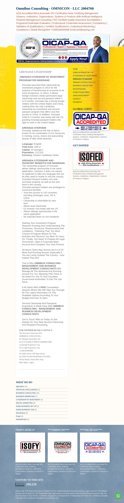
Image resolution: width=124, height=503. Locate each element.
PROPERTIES (21, 419)
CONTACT (77, 99)
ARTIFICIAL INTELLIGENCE (26, 390)
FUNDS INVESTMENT (81, 92)
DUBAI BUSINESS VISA (25, 410)
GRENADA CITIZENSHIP (82, 79)
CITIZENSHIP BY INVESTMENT (28, 400)
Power (18, 416)
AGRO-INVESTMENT (81, 96)
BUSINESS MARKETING (25, 396)
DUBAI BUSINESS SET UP (26, 406)
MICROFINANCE (79, 89)
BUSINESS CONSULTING (26, 393)
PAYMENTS (77, 102)
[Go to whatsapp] (118, 496)
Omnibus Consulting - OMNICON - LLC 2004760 (55, 8)
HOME (75, 69)
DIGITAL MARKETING (24, 403)
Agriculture (20, 386)
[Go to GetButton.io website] (118, 500)
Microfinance (20, 413)
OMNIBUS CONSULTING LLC (84, 82)
